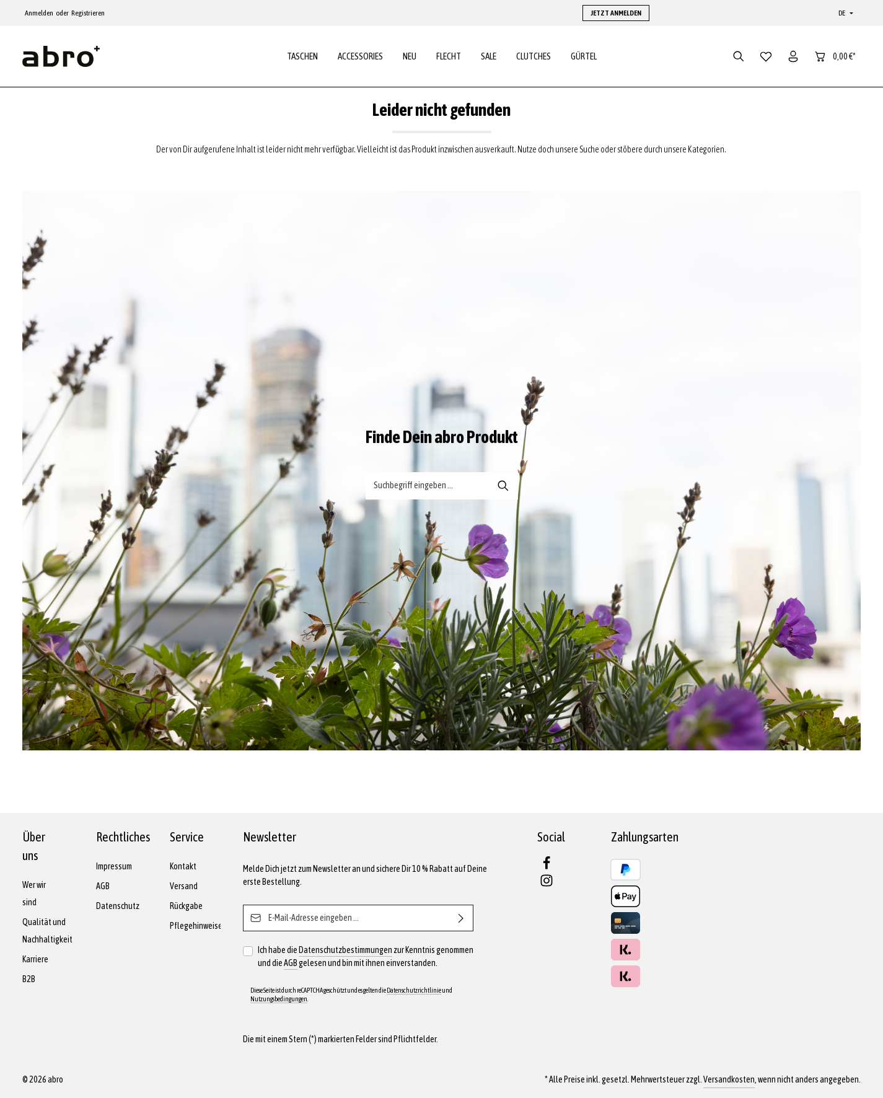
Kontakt (183, 866)
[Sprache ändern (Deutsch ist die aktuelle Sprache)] (844, 13)
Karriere (35, 959)
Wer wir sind (34, 893)
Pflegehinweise (196, 926)
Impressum (114, 866)
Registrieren (88, 13)
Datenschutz (117, 906)
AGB (103, 886)
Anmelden (39, 13)
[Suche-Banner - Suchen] (503, 487)
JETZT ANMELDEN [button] (616, 13)
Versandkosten (729, 1079)
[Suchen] (738, 57)
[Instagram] (546, 884)
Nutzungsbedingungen (278, 999)
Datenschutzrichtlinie (414, 990)
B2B (28, 979)
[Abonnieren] (461, 918)
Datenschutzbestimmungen (345, 950)
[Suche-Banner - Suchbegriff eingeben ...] (428, 487)
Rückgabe (186, 906)
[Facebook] (546, 867)
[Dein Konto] (793, 57)
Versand (184, 886)
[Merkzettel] (765, 57)
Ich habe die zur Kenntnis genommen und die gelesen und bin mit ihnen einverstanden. (365, 957)
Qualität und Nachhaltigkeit (47, 930)
